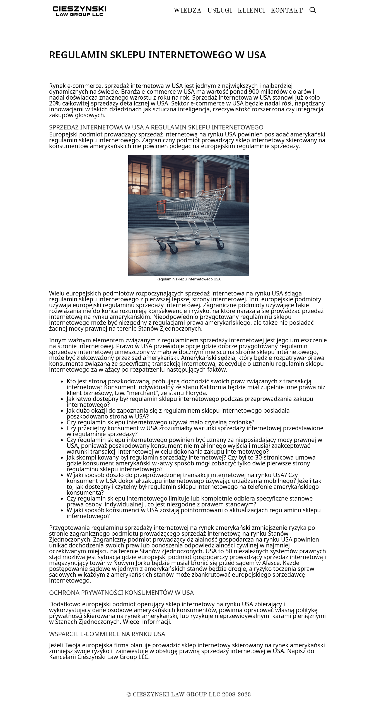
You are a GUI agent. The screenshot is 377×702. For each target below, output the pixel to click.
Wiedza (187, 11)
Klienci (251, 11)
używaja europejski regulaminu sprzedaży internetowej (124, 305)
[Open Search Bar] (313, 11)
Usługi (219, 11)
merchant (142, 393)
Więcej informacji (146, 622)
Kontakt (287, 11)
